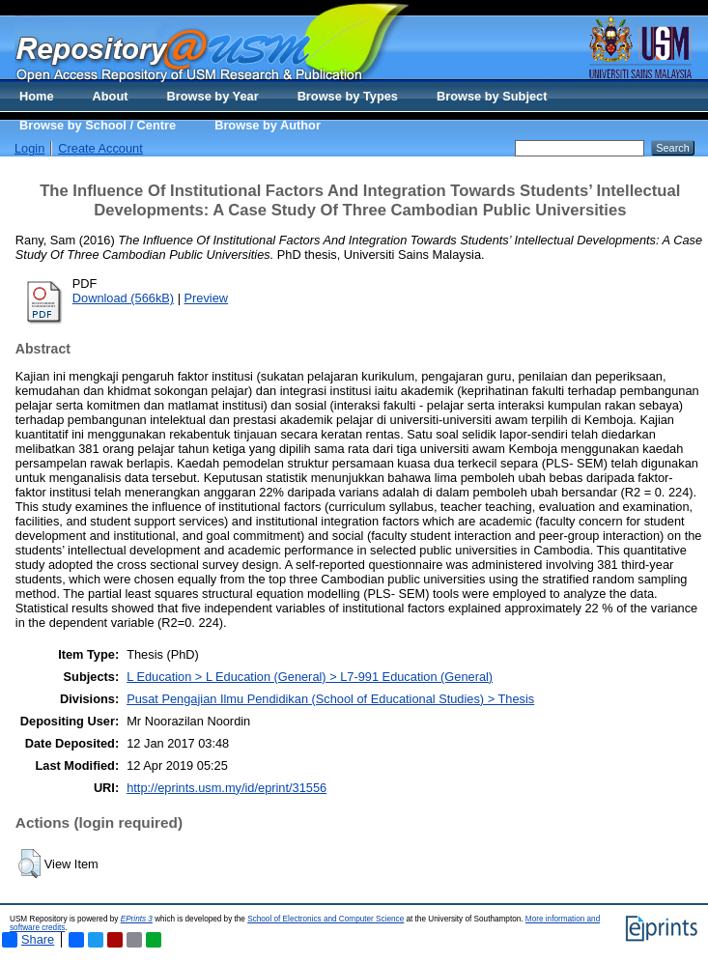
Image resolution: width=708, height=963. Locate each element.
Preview (206, 298)
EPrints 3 (137, 919)
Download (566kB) (123, 298)
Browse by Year (213, 96)
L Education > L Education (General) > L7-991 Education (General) (310, 676)
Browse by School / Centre (97, 125)
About (110, 96)
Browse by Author (267, 125)
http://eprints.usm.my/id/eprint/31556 (226, 787)
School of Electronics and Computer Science (325, 919)
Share (28, 940)
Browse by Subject (492, 96)
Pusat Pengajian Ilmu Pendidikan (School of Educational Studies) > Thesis (330, 699)
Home (36, 96)
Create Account (100, 148)
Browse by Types (347, 96)
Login (29, 148)
